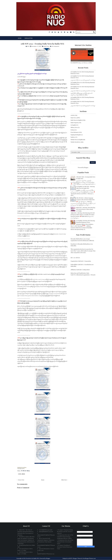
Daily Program (74, 122)
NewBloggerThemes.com (89, 558)
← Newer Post (20, 480)
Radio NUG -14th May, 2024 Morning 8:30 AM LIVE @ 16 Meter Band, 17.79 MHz (85, 209)
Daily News (46, 46)
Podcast (73, 130)
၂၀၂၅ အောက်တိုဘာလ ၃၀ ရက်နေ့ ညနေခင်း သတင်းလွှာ (83, 105)
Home (20, 38)
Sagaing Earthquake (76, 135)
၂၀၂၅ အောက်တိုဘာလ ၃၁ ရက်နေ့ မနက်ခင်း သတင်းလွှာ (83, 91)
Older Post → (64, 480)
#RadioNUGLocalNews (21, 467)
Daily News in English (76, 120)
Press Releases (74, 132)
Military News (74, 127)
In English (73, 125)
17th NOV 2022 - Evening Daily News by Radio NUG (42, 43)
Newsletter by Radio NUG (32, 558)
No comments (55, 46)
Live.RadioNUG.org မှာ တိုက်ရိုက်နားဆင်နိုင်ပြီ (81, 63)
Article (72, 115)
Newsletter (28, 38)
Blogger (86, 167)
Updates (73, 137)
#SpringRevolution (20, 468)
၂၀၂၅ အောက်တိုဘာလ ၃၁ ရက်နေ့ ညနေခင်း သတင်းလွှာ (83, 80)
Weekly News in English (77, 139)
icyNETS (70, 558)
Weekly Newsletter (75, 142)
